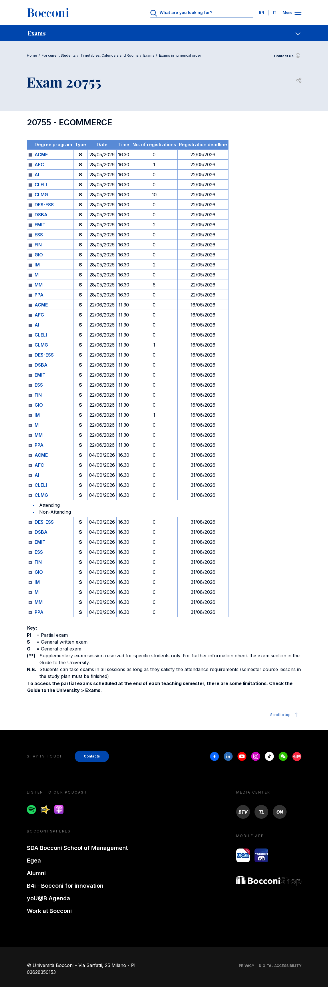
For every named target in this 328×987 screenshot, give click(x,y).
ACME (41, 154)
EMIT (40, 225)
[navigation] (164, 33)
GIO (39, 255)
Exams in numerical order (180, 55)
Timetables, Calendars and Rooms (109, 55)
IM (37, 265)
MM (39, 285)
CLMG (41, 194)
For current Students (59, 55)
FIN (38, 245)
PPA (39, 295)
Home (32, 55)
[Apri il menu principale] (298, 13)
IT (275, 12)
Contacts (92, 756)
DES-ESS (44, 204)
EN (261, 12)
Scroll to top (285, 714)
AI (37, 174)
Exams (148, 55)
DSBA (41, 214)
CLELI (41, 184)
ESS (39, 235)
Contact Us (287, 56)
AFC (39, 164)
